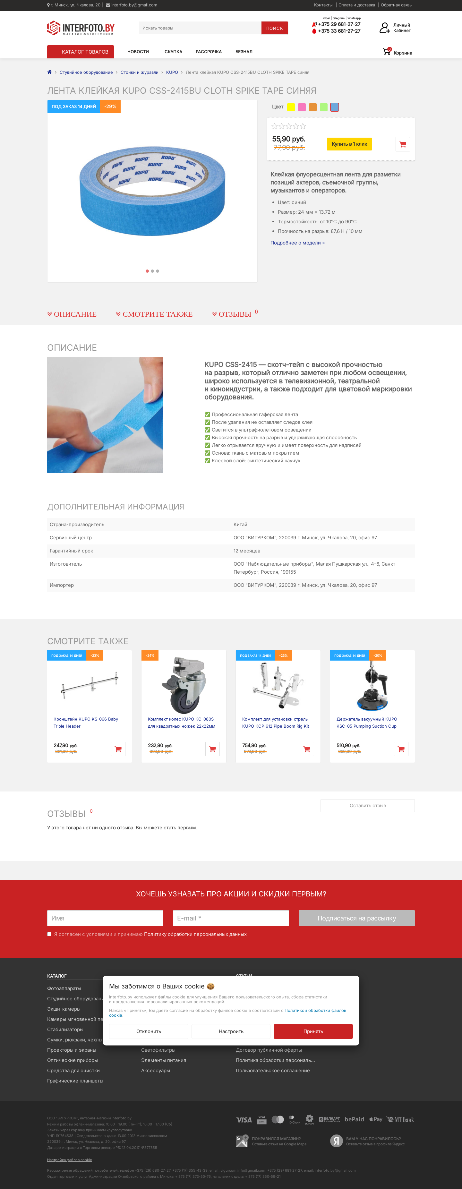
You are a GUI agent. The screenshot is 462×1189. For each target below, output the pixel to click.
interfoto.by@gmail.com (131, 4)
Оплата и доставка (356, 4)
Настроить (231, 1031)
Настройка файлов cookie (69, 1160)
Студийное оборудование (77, 999)
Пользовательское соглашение (273, 1070)
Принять (313, 1031)
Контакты (323, 4)
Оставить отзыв (368, 805)
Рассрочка (209, 51)
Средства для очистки (73, 1070)
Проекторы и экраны (71, 1050)
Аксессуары (155, 1070)
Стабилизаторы (65, 1029)
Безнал (243, 51)
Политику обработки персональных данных (195, 934)
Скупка (173, 51)
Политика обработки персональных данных (278, 1060)
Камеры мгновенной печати (80, 1019)
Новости (138, 51)
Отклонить (148, 1031)
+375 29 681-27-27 (336, 24)
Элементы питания (163, 1060)
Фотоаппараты (64, 988)
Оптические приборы (72, 1060)
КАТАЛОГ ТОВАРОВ (85, 52)
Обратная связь (396, 4)
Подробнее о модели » (297, 243)
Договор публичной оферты (269, 1050)
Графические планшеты (75, 1081)
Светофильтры (158, 1050)
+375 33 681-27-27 (336, 31)
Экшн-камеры (64, 1009)
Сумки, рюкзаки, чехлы (74, 1040)
